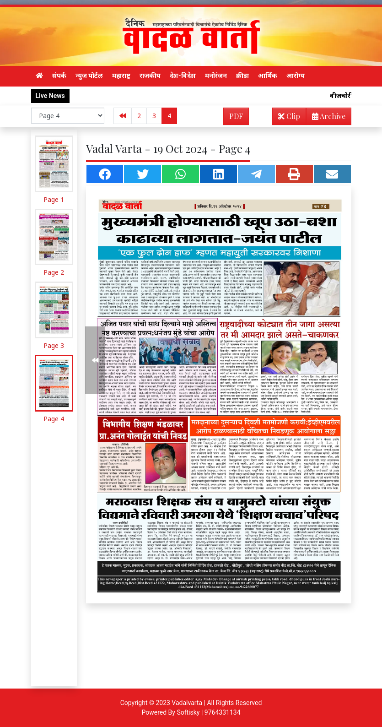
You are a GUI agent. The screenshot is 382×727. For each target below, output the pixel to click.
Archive (326, 118)
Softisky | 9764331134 (208, 712)
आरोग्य (295, 75)
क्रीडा (242, 75)
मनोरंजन (216, 75)
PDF (236, 116)
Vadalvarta (187, 702)
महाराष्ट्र (121, 75)
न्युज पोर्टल (89, 75)
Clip (289, 116)
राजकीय (150, 75)
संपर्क (59, 75)
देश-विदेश (183, 75)
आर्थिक (267, 75)
